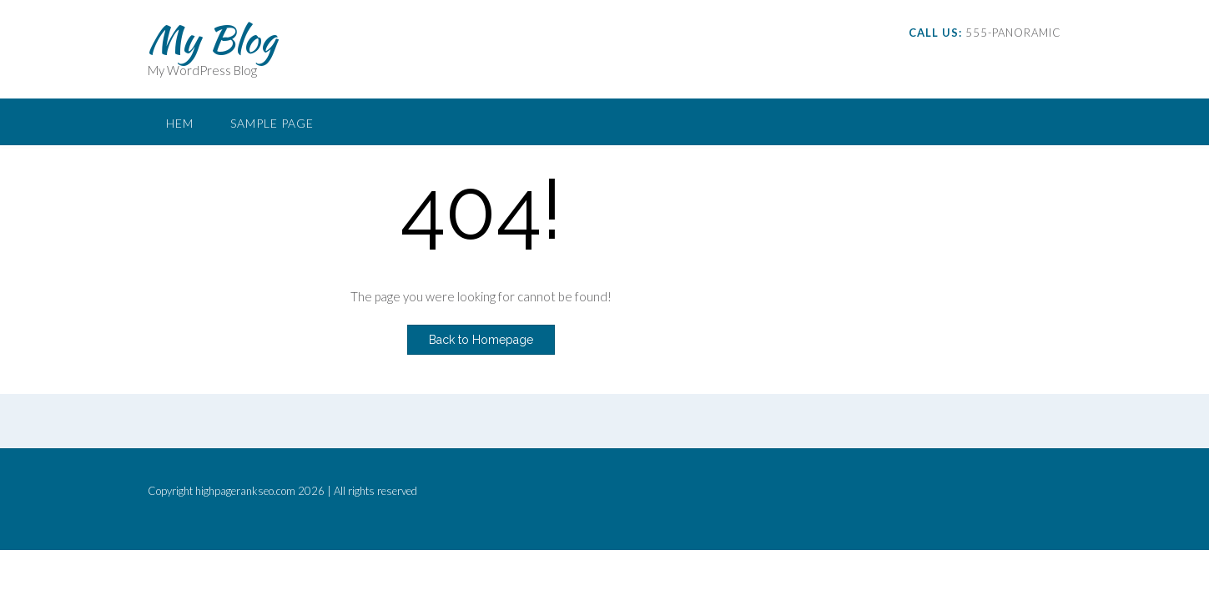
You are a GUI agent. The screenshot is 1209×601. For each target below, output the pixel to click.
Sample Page (272, 123)
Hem (180, 123)
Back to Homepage (481, 339)
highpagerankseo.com (245, 490)
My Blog (212, 39)
